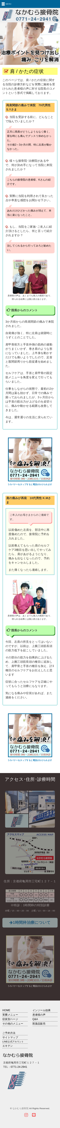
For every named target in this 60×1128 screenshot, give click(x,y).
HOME (6, 1010)
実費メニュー (10, 1014)
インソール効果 (41, 1010)
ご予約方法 (9, 1033)
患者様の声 (39, 1014)
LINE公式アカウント (13, 1041)
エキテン (7, 1045)
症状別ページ (10, 1019)
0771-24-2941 (19, 1067)
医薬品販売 (39, 1023)
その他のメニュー (12, 1023)
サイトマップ (10, 1037)
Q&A (35, 1019)
